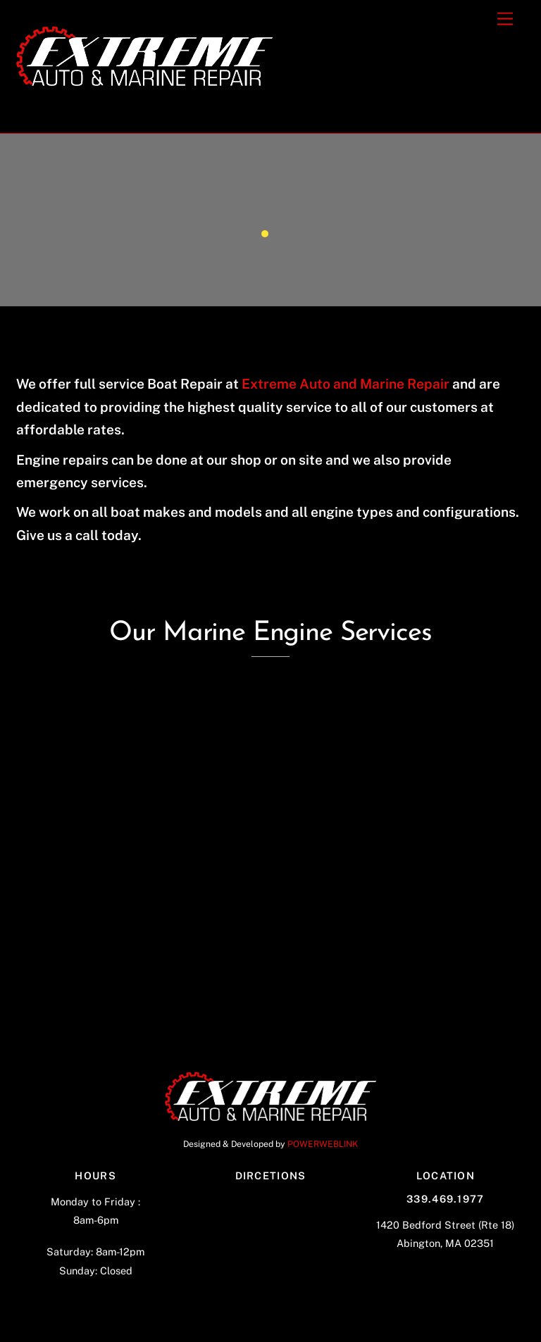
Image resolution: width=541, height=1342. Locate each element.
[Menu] (505, 19)
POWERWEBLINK (322, 1144)
